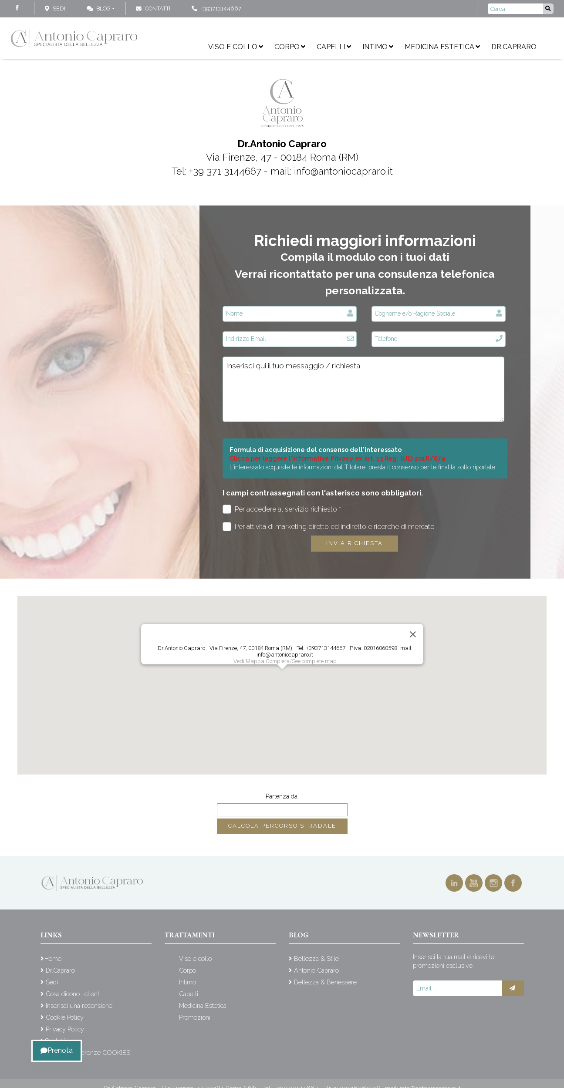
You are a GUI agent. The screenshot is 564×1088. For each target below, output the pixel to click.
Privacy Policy (65, 1029)
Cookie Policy (65, 1017)
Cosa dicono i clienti (73, 993)
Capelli (334, 47)
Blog (99, 8)
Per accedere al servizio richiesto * (282, 509)
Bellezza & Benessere (325, 982)
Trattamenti (190, 935)
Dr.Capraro (514, 47)
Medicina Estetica (442, 47)
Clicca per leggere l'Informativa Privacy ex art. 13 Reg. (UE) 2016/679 (337, 458)
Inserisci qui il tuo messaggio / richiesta (363, 389)
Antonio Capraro (316, 970)
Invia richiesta (354, 543)
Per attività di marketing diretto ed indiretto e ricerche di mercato (329, 526)
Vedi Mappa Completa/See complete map (284, 661)
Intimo (377, 47)
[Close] (412, 634)
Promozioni (194, 1017)
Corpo (289, 47)
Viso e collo (235, 47)
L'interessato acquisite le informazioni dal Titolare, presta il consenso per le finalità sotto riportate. (363, 467)
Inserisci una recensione (79, 1005)
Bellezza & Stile (316, 958)
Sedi (59, 8)
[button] (282, 677)
